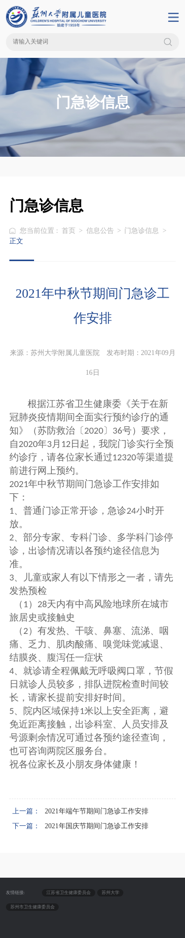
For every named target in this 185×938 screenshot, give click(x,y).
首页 (68, 230)
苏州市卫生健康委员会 (32, 906)
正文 (16, 241)
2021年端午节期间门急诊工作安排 (96, 811)
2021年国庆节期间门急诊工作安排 (96, 826)
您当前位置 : (40, 230)
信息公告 (100, 230)
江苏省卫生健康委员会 (68, 892)
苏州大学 (110, 892)
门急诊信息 (141, 230)
